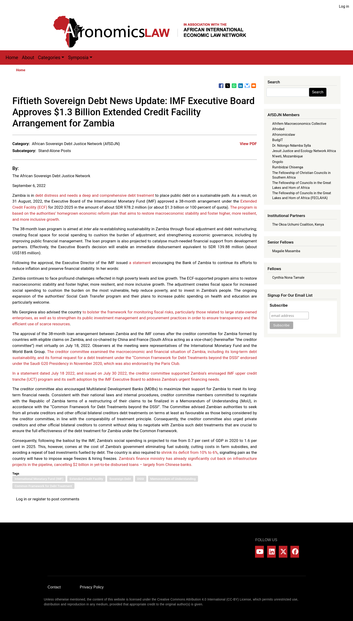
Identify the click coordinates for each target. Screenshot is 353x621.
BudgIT (277, 140)
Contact (54, 587)
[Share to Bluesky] (247, 85)
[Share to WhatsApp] (234, 85)
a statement (140, 262)
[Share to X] (227, 85)
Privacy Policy (92, 587)
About (28, 57)
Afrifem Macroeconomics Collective (299, 124)
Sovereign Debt (120, 479)
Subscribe (279, 305)
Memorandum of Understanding (173, 479)
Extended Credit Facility (86, 479)
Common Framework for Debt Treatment (43, 486)
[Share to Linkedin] (240, 85)
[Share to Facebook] (221, 85)
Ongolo (277, 162)
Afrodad (278, 129)
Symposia (78, 57)
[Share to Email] (253, 85)
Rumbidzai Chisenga (287, 167)
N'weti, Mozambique (287, 156)
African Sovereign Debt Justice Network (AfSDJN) (76, 143)
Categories (49, 57)
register (39, 499)
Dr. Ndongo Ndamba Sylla (291, 145)
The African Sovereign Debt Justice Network (51, 175)
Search (317, 92)
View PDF (248, 143)
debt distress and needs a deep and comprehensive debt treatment (94, 195)
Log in (344, 6)
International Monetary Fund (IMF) (39, 479)
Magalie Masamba (286, 251)
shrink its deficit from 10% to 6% (189, 452)
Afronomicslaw (283, 134)
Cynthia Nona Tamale (288, 277)
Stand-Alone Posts (54, 150)
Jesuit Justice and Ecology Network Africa (304, 151)
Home (12, 57)
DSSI (140, 479)
